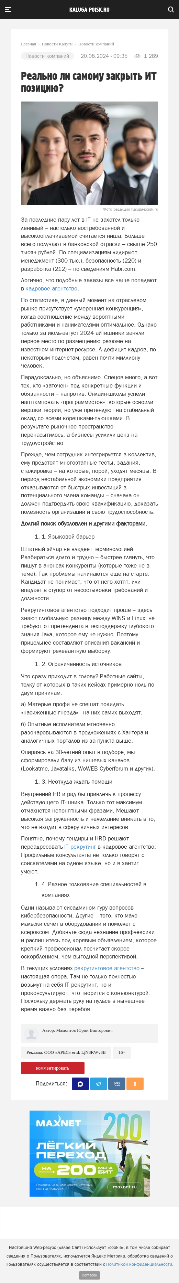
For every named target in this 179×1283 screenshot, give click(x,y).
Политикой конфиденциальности (139, 1264)
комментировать (52, 1068)
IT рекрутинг (80, 846)
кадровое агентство (51, 288)
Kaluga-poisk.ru (89, 10)
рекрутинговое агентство (106, 968)
